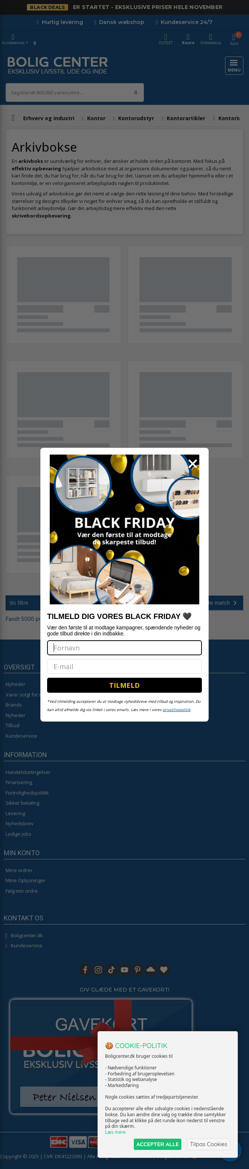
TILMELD (124, 685)
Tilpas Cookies (208, 1144)
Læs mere (115, 1132)
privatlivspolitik (176, 709)
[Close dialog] (192, 463)
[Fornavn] (124, 647)
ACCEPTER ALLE (157, 1144)
